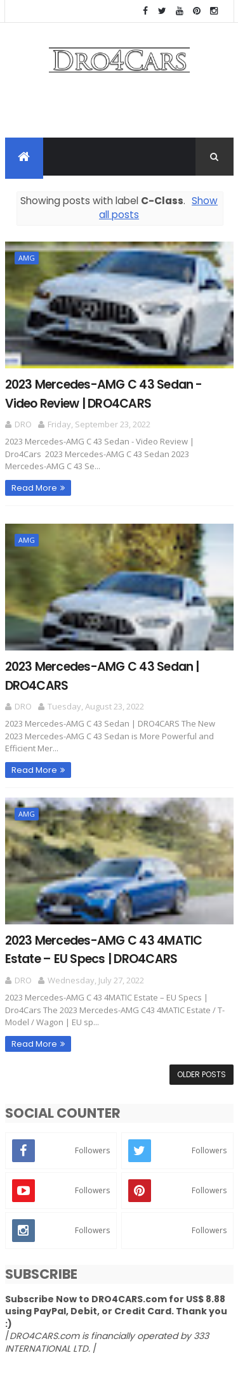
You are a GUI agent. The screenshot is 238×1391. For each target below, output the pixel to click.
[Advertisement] (119, 109)
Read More (34, 488)
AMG (26, 257)
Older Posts (201, 1074)
